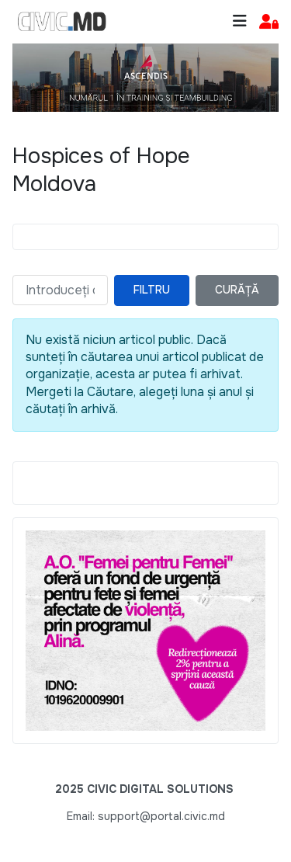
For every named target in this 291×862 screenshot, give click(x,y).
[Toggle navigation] (240, 21)
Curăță (237, 290)
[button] (269, 22)
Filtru (151, 290)
